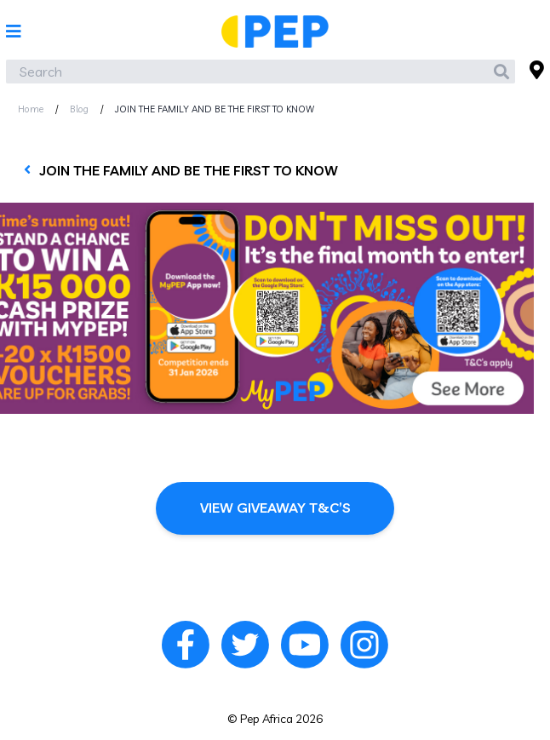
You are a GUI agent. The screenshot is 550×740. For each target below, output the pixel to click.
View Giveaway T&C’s (275, 507)
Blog (79, 109)
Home (30, 109)
